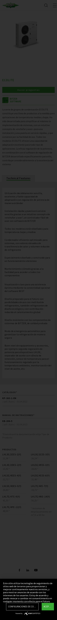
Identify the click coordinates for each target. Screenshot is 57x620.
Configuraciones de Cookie (23, 606)
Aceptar (48, 606)
